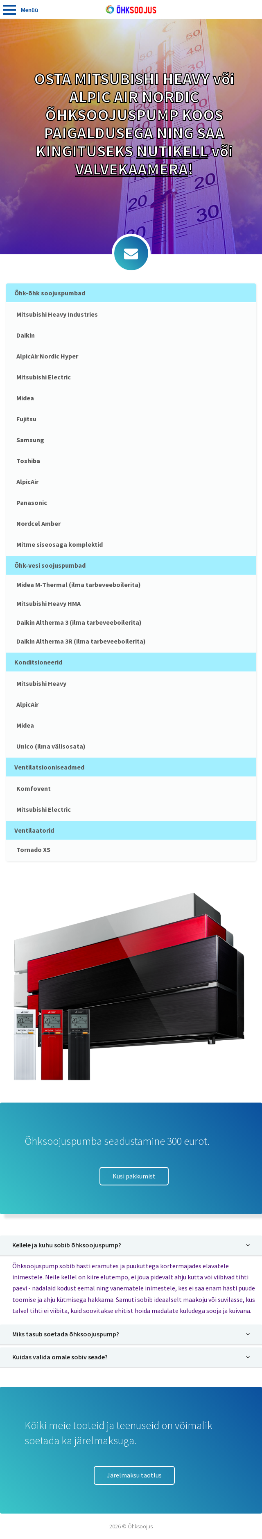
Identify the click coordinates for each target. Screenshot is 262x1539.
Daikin (25, 335)
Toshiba (28, 461)
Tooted (10, 9)
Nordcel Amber (38, 523)
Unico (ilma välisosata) (51, 746)
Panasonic (31, 502)
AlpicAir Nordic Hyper (47, 356)
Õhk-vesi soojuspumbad (50, 565)
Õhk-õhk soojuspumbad (49, 293)
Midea (25, 398)
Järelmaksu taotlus (134, 1475)
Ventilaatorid (34, 830)
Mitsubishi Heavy (41, 683)
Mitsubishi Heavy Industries (57, 314)
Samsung (30, 440)
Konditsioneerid (38, 662)
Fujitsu (26, 419)
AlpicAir (27, 481)
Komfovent (33, 788)
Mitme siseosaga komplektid (59, 544)
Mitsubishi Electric (43, 377)
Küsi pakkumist (134, 1176)
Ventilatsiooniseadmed (49, 767)
